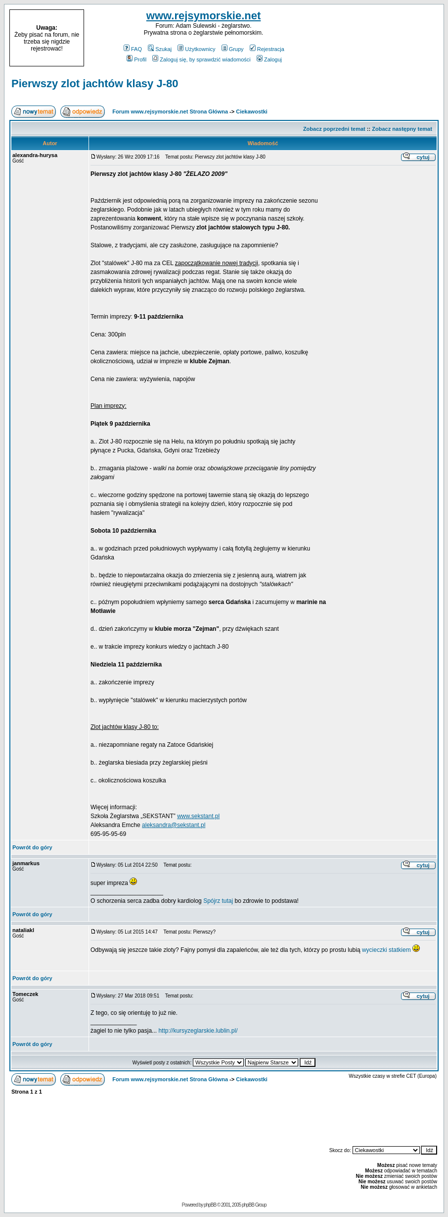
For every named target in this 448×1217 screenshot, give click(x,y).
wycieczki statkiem (386, 949)
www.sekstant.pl (198, 816)
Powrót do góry (32, 847)
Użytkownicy (196, 49)
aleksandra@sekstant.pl (173, 825)
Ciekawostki (252, 111)
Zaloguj (269, 59)
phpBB (210, 1205)
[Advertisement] (381, 38)
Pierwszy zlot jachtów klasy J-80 (94, 83)
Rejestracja (267, 49)
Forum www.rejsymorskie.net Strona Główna (170, 111)
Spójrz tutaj (218, 900)
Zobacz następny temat (402, 129)
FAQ (133, 49)
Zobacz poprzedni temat (334, 129)
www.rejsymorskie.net (203, 15)
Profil (136, 59)
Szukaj (160, 49)
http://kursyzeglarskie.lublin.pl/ (197, 1030)
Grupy (233, 49)
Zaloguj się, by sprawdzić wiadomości (201, 59)
